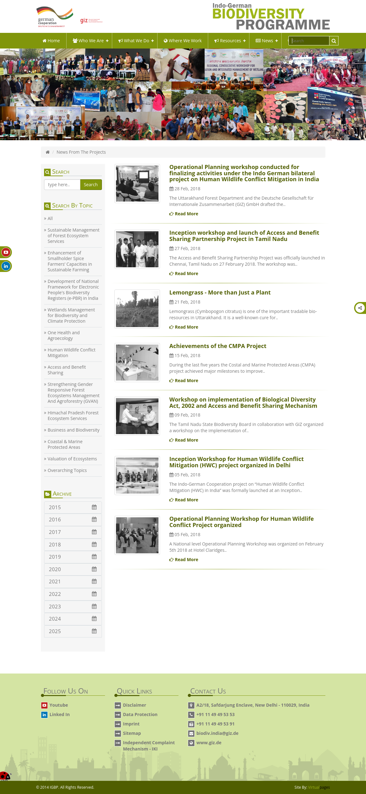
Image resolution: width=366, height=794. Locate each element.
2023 (73, 606)
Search (91, 184)
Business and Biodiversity (74, 430)
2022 (73, 594)
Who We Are (88, 41)
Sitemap (132, 733)
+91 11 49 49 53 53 (216, 714)
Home (51, 41)
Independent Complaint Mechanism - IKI (149, 746)
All (50, 218)
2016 (73, 519)
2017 (73, 532)
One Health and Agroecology (64, 335)
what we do (133, 41)
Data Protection (140, 714)
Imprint (131, 724)
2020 (73, 569)
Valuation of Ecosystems (72, 459)
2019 (73, 556)
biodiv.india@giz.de (218, 733)
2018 (73, 544)
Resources (227, 41)
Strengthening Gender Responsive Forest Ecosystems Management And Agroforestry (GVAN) (74, 393)
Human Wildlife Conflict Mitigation (72, 352)
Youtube (59, 705)
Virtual (319, 787)
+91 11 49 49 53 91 (216, 724)
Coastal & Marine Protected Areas (65, 444)
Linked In (60, 714)
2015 (73, 507)
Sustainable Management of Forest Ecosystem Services (74, 235)
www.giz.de (209, 742)
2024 (73, 618)
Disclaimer (134, 705)
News (264, 41)
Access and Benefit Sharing (67, 370)
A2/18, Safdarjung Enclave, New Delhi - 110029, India (253, 705)
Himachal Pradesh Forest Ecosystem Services (73, 415)
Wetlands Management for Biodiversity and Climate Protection (71, 315)
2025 (73, 631)
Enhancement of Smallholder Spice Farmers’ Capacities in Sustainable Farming (70, 261)
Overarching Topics (67, 470)
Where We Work (183, 41)
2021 (73, 581)
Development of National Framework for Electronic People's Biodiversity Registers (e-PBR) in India (73, 290)
